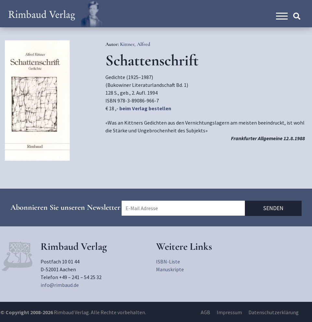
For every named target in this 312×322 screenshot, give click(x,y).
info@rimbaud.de (60, 285)
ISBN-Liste (168, 261)
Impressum (229, 312)
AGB (205, 312)
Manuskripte (170, 269)
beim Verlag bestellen (145, 108)
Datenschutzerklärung (273, 312)
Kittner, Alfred (135, 44)
